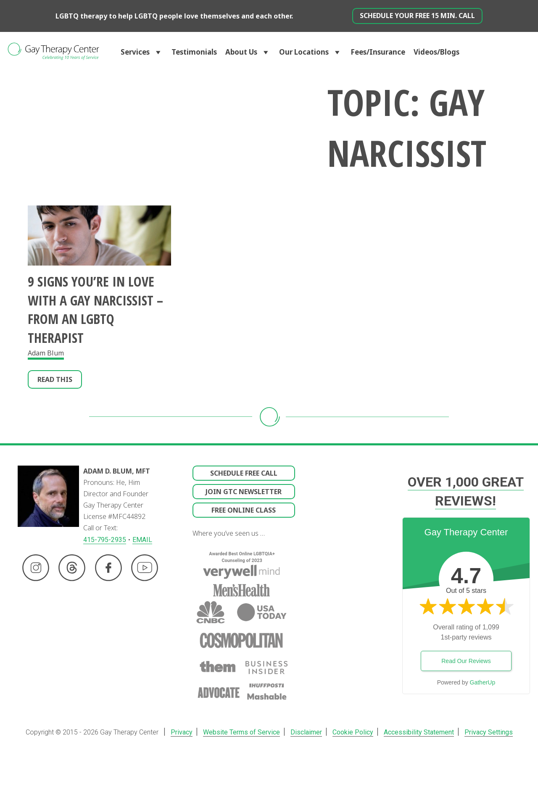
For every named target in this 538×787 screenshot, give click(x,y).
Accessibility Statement (415, 732)
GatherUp (483, 682)
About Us (248, 52)
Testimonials (194, 52)
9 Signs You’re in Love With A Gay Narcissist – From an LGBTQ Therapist (95, 309)
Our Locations (310, 52)
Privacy (185, 732)
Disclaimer (306, 732)
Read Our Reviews (466, 661)
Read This (54, 379)
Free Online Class (243, 510)
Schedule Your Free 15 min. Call (417, 15)
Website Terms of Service (243, 732)
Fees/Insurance (378, 52)
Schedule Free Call (243, 473)
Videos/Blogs (436, 52)
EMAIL (142, 540)
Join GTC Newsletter (244, 491)
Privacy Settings (483, 732)
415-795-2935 (104, 540)
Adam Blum (46, 353)
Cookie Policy (351, 732)
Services (142, 52)
